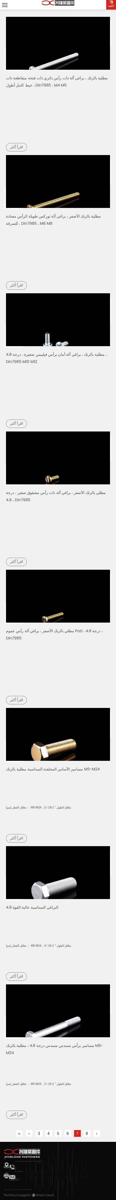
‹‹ (19, 1133)
